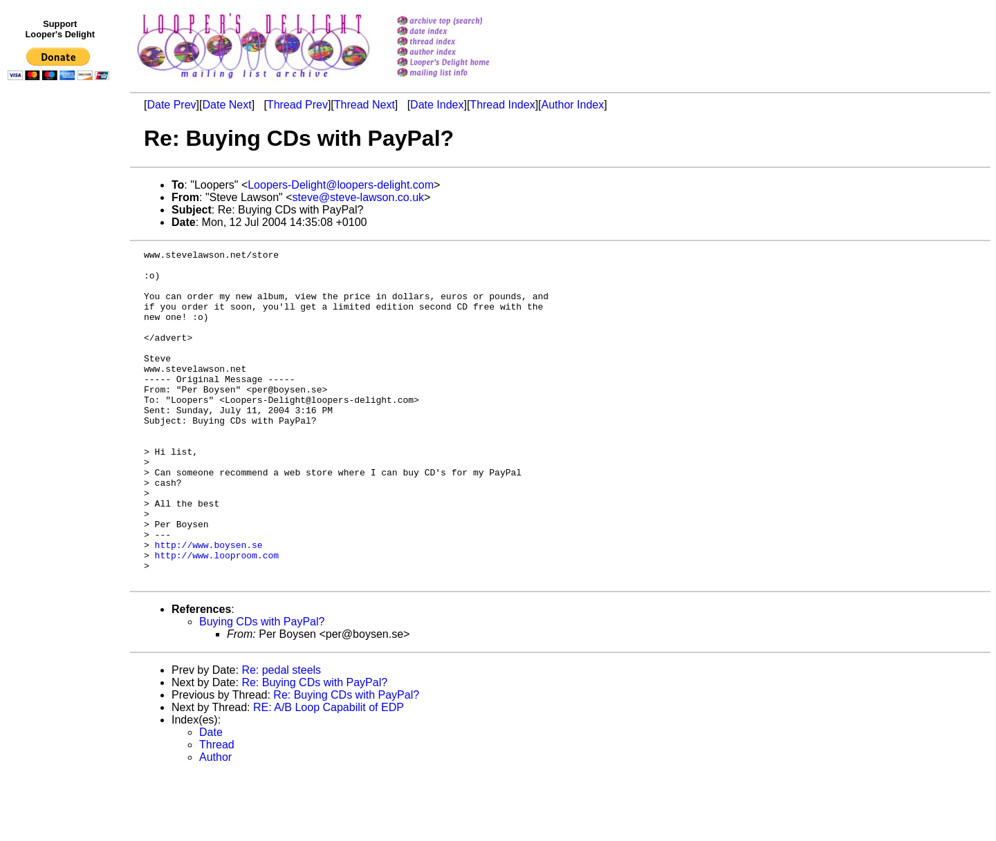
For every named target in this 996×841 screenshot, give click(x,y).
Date (211, 798)
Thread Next (364, 105)
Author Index (573, 105)
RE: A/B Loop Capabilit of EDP (328, 773)
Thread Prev (297, 105)
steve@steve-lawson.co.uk (359, 197)
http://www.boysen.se (209, 604)
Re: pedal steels (281, 736)
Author (215, 823)
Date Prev (171, 105)
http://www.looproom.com (217, 617)
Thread (216, 811)
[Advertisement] (61, 371)
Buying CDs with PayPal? (261, 688)
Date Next (226, 105)
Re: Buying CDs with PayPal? (314, 749)
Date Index (436, 105)
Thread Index (502, 105)
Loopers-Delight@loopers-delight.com (341, 185)
